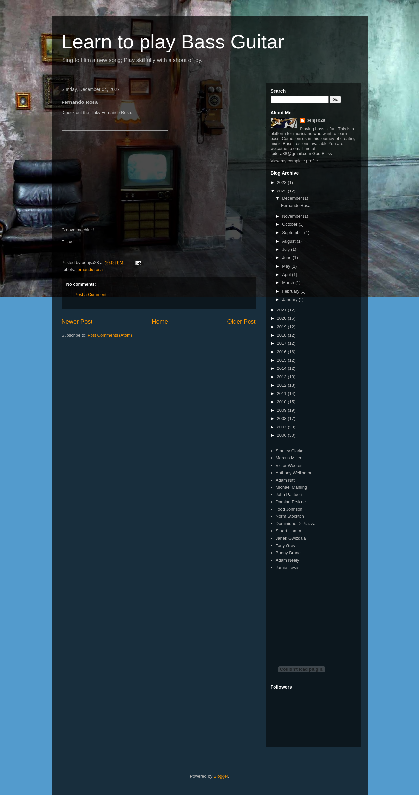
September (293, 232)
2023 (282, 182)
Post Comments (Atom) (110, 335)
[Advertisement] (320, 612)
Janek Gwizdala (291, 538)
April (287, 274)
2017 (282, 343)
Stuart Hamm (288, 530)
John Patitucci (289, 494)
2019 (282, 326)
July (286, 249)
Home (160, 321)
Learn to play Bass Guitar (173, 42)
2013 (282, 376)
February (291, 291)
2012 (282, 385)
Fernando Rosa (296, 205)
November (292, 216)
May (286, 266)
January (290, 299)
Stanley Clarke (290, 450)
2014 (282, 368)
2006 (282, 435)
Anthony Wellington (294, 472)
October (290, 224)
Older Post (241, 321)
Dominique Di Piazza (296, 523)
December (292, 198)
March (288, 282)
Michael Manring (291, 487)
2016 (282, 351)
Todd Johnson (289, 509)
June (287, 257)
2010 (282, 401)
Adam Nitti (286, 480)
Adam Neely (287, 560)
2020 (282, 318)
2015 (282, 360)
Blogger (221, 776)
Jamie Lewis (288, 567)
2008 (282, 418)
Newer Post (77, 321)
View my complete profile (294, 160)
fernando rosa (89, 269)
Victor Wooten (289, 465)
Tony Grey (285, 545)
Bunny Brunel (288, 552)
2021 (282, 310)
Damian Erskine (291, 501)
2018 (282, 335)
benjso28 (315, 120)
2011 (282, 393)
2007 (282, 427)
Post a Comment (91, 294)
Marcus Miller (288, 458)
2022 (282, 191)
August (289, 241)
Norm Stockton (290, 516)
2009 (282, 410)
